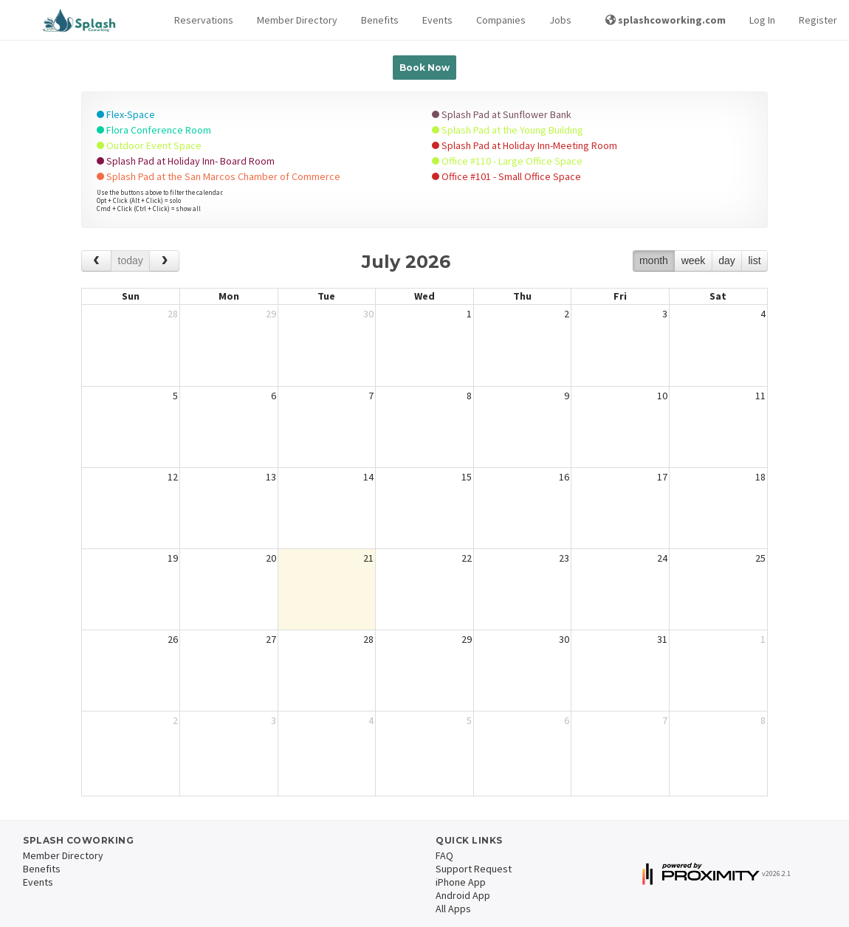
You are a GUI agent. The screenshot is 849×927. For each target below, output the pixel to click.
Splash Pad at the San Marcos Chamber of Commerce (218, 176)
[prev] (96, 261)
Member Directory (297, 20)
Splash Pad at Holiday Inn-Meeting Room (524, 145)
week (693, 260)
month (653, 260)
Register (818, 20)
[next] (164, 261)
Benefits (380, 20)
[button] (203, 20)
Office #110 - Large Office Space (507, 161)
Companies (501, 20)
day (726, 260)
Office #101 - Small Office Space (506, 176)
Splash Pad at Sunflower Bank (501, 114)
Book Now (424, 67)
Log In (762, 20)
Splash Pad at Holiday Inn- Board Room (186, 161)
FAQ (444, 855)
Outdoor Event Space (149, 145)
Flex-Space (126, 114)
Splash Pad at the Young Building (507, 130)
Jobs (560, 20)
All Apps (453, 908)
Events (437, 20)
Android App (463, 895)
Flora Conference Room (154, 130)
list (754, 260)
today (130, 260)
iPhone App (461, 882)
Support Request (474, 868)
